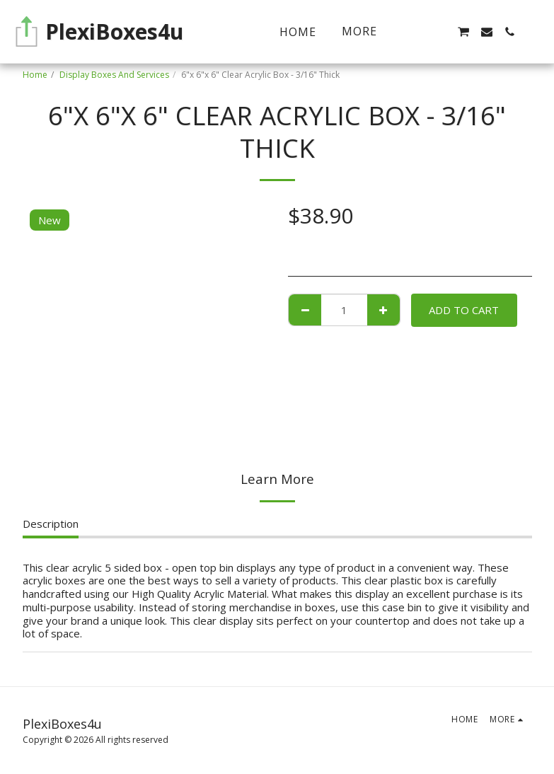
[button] (440, 31)
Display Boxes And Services (114, 75)
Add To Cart (464, 310)
